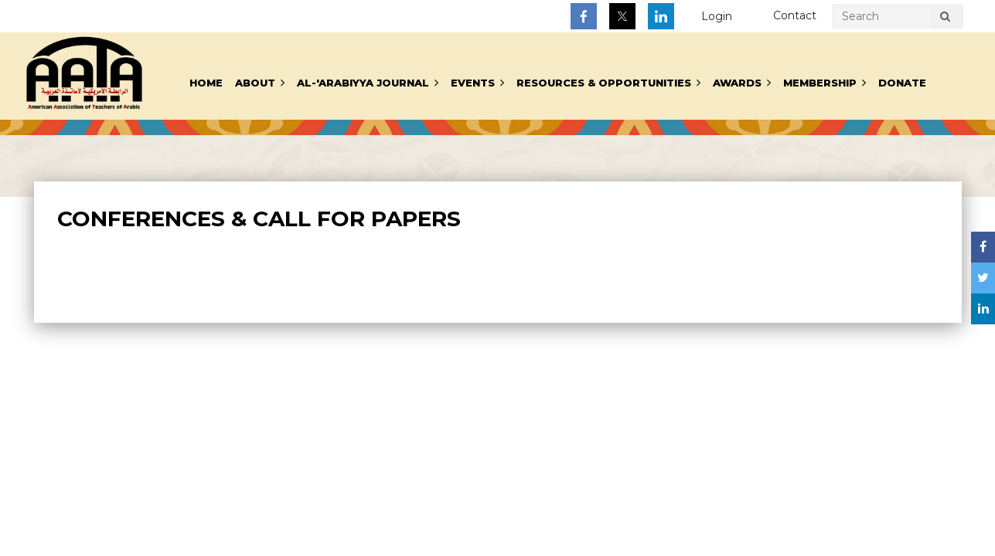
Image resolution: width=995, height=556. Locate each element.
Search (945, 18)
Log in (716, 16)
